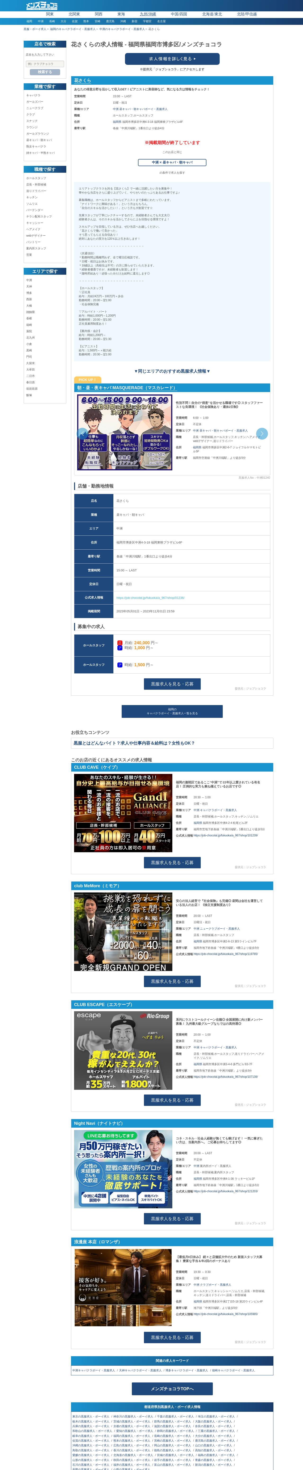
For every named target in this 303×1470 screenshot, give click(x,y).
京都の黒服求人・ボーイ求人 (132, 1426)
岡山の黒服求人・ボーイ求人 (173, 1445)
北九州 (30, 337)
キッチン (32, 197)
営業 (29, 254)
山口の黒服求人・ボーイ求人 (214, 1445)
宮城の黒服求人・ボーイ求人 (176, 1455)
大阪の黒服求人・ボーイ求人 (214, 1421)
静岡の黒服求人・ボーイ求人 (176, 1431)
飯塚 (29, 395)
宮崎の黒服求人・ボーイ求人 (173, 1440)
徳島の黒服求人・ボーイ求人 (173, 1450)
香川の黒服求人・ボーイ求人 (132, 1450)
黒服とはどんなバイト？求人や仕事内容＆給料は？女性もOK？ (134, 743)
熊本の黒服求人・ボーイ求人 (132, 1440)
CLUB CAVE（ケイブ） (97, 767)
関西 (98, 14)
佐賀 (75, 21)
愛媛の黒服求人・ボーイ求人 (91, 1455)
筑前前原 (32, 388)
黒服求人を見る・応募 (172, 684)
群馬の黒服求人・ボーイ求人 (173, 1421)
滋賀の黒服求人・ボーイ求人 (173, 1426)
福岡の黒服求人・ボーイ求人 (132, 1436)
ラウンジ (32, 127)
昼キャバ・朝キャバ (39, 140)
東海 (121, 14)
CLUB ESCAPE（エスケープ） (104, 1004)
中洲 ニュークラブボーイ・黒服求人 (217, 928)
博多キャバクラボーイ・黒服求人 (187, 1370)
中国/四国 (179, 14)
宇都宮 (147, 21)
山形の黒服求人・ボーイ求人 (91, 1460)
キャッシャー (34, 223)
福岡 (29, 21)
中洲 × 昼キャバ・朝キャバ (172, 162)
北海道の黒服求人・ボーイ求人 (133, 1455)
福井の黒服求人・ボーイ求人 (132, 1464)
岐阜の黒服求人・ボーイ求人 (91, 1436)
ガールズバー (34, 101)
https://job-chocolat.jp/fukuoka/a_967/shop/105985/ (226, 1314)
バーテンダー (34, 210)
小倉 (29, 344)
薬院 (29, 331)
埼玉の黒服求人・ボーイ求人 (217, 1416)
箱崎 (29, 325)
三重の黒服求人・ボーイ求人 (217, 1431)
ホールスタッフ (36, 178)
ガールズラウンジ (37, 133)
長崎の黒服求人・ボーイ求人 (173, 1436)
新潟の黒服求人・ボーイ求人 (214, 1464)
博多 (29, 293)
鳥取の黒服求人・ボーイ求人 (91, 1450)
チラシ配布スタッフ (39, 216)
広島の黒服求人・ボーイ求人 (132, 1445)
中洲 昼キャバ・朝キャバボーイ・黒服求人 (140, 109)
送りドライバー (36, 191)
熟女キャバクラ (36, 146)
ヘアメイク (33, 229)
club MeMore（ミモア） (97, 885)
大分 (63, 21)
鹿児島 (110, 21)
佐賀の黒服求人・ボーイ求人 (91, 1440)
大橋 (29, 305)
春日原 (30, 382)
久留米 (30, 363)
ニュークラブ (34, 108)
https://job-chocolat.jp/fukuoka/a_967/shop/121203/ (226, 1191)
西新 (29, 299)
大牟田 (30, 369)
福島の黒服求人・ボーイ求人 (217, 1455)
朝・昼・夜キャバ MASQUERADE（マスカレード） (127, 387)
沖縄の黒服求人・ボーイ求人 (91, 1445)
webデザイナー (36, 235)
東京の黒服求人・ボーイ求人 (91, 1416)
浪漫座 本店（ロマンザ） (98, 1242)
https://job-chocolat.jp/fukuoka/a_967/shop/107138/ (226, 1076)
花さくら (82, 80)
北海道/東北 (212, 14)
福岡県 (117, 122)
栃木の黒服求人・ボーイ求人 (91, 1421)
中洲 (41, 21)
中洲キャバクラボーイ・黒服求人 (94, 1370)
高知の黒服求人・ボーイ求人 (214, 1450)
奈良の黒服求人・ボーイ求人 (214, 1426)
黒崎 (29, 350)
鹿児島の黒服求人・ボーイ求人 (215, 1440)
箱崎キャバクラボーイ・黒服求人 (233, 1370)
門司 (29, 356)
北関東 (74, 14)
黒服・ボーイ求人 (35, 29)
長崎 (52, 21)
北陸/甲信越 (247, 14)
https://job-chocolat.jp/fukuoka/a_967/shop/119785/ (226, 954)
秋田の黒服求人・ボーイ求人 (132, 1460)
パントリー (33, 242)
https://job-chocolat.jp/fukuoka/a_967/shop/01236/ (150, 598)
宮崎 (97, 21)
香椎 (29, 318)
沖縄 (123, 21)
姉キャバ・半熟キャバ (40, 153)
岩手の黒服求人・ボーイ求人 (173, 1460)
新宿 (134, 21)
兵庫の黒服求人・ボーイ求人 (91, 1426)
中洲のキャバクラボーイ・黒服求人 (122, 29)
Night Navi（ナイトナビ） (99, 1123)
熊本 (86, 21)
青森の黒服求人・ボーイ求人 (214, 1460)
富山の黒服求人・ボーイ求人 (173, 1464)
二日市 (30, 376)
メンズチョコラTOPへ (172, 1388)
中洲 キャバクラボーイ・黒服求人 (215, 810)
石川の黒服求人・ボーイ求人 (91, 1464)
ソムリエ (32, 203)
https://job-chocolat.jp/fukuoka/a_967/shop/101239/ (226, 835)
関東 (50, 14)
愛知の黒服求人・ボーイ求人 (135, 1431)
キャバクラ (33, 95)
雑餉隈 (30, 312)
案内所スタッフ (36, 248)
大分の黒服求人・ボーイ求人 (214, 1436)
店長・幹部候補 (36, 184)
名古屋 (161, 21)
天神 (29, 286)
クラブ (30, 114)
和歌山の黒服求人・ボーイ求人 (92, 1431)
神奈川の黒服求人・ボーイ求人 (133, 1416)
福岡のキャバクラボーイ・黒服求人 (73, 29)
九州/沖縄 (148, 14)
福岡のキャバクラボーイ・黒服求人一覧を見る (172, 711)
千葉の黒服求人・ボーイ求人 (176, 1416)
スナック (32, 121)
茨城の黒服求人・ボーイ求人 (132, 1421)
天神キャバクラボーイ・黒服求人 (140, 1370)
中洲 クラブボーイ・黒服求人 (212, 1284)
